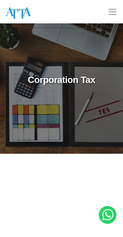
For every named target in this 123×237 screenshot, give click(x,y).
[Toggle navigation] (112, 11)
